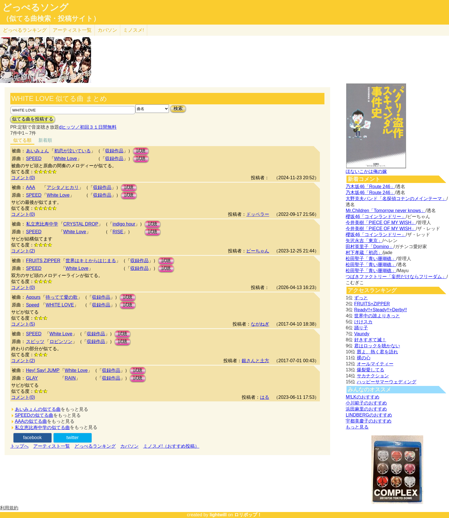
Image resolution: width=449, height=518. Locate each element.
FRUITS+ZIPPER (372, 303)
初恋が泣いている (72, 150)
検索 (178, 108)
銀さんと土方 (255, 360)
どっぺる (25, 30)
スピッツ (35, 341)
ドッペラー (257, 214)
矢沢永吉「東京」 (364, 240)
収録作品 (114, 150)
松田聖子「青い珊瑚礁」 (371, 258)
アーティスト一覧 (51, 446)
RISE (118, 231)
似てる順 (22, 140)
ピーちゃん (257, 250)
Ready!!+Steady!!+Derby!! (380, 309)
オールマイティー (375, 363)
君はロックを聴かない (377, 345)
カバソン (107, 30)
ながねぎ (260, 324)
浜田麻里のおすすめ (366, 409)
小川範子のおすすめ (366, 403)
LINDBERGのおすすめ (369, 415)
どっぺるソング (35, 7)
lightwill (218, 514)
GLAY (32, 378)
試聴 (140, 150)
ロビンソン (61, 341)
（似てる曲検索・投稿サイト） (51, 18)
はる (264, 397)
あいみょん (37, 150)
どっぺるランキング (95, 446)
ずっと (361, 297)
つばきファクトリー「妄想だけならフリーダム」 (396, 276)
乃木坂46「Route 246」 (370, 186)
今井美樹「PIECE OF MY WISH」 (381, 222)
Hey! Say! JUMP (43, 370)
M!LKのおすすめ (362, 397)
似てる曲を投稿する (32, 119)
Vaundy (361, 333)
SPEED (34, 158)
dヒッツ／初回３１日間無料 (88, 127)
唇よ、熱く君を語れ (377, 351)
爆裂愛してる (370, 369)
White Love (65, 158)
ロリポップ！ (248, 514)
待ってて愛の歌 (62, 297)
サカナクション (373, 375)
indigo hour (124, 224)
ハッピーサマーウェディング (386, 381)
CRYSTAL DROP (80, 224)
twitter (72, 437)
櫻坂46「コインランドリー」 (376, 216)
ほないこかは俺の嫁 (366, 171)
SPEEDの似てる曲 (34, 415)
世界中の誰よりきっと (377, 315)
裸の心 (364, 357)
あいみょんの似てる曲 (38, 409)
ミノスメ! (133, 30)
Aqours (33, 297)
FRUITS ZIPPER (43, 260)
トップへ (19, 446)
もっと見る (357, 427)
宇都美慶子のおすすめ (368, 421)
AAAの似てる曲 (31, 421)
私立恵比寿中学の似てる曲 (42, 427)
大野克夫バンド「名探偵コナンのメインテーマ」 (396, 198)
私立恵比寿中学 (42, 224)
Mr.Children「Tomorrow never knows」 (385, 210)
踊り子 (361, 327)
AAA (30, 187)
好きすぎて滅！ (370, 339)
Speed (32, 304)
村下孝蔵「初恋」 (364, 252)
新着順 (45, 140)
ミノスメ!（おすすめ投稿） (171, 446)
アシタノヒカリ (63, 187)
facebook (32, 437)
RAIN (70, 378)
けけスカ (363, 321)
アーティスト (72, 30)
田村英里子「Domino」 (369, 246)
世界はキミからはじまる (91, 260)
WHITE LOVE (60, 304)
